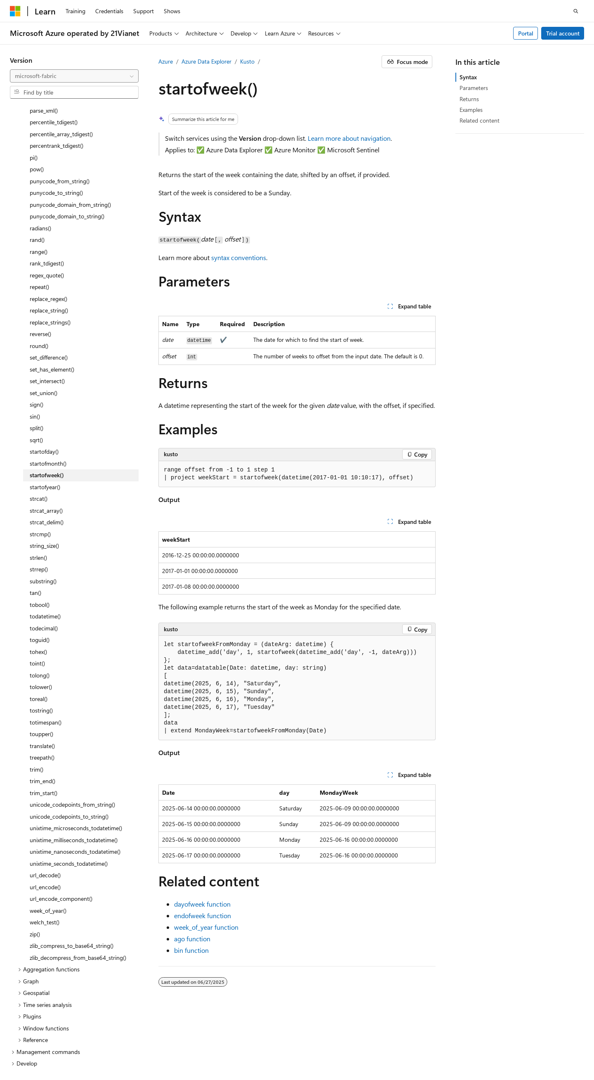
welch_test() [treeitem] (44, 839)
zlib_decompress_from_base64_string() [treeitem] (78, 875)
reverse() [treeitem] (40, 251)
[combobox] (74, 76)
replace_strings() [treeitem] (50, 239)
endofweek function (202, 915)
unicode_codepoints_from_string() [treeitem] (72, 721)
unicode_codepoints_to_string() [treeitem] (69, 733)
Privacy (207, 1043)
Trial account (563, 33)
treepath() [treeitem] (42, 674)
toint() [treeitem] (37, 580)
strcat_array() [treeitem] (46, 427)
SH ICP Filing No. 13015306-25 (48, 1043)
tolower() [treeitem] (41, 604)
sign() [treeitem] (36, 321)
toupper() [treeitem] (41, 651)
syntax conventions (238, 257)
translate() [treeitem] (42, 663)
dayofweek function (202, 904)
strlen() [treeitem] (38, 474)
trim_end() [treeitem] (42, 698)
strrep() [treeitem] (39, 486)
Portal (525, 33)
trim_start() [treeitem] (43, 710)
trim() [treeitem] (36, 686)
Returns (469, 99)
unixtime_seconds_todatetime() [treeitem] (69, 780)
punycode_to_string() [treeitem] (56, 110)
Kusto (247, 61)
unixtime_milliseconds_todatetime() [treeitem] (74, 757)
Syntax (468, 77)
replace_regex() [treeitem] (48, 216)
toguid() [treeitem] (40, 557)
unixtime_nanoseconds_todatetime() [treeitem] (75, 768)
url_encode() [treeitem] (45, 804)
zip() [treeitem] (35, 851)
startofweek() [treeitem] (47, 392)
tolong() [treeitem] (40, 592)
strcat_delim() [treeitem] (47, 439)
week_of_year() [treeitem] (48, 827)
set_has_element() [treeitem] (52, 286)
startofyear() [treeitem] (45, 404)
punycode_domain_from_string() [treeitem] (70, 122)
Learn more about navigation (349, 138)
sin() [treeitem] (35, 333)
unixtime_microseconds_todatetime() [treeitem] (76, 745)
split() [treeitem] (36, 345)
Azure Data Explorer (206, 61)
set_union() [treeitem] (43, 310)
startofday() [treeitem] (44, 368)
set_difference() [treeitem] (49, 274)
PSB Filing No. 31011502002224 (143, 1043)
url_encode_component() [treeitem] (61, 815)
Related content (480, 120)
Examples (471, 110)
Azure (165, 61)
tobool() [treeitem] (40, 522)
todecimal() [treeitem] (44, 545)
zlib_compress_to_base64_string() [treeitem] (71, 863)
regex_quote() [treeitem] (47, 192)
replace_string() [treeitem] (49, 227)
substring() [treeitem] (43, 498)
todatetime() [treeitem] (45, 533)
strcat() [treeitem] (38, 415)
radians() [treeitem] (40, 145)
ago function (192, 938)
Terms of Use (106, 1055)
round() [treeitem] (39, 263)
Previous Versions (410, 1043)
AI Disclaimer (361, 1043)
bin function (191, 950)
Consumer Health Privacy (42, 1055)
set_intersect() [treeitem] (47, 298)
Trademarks (146, 1055)
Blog (447, 1043)
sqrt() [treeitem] (36, 357)
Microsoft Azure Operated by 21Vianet (281, 1043)
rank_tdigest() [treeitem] (47, 180)
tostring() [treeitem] (41, 627)
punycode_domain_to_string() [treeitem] (67, 133)
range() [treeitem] (38, 169)
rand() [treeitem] (37, 157)
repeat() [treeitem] (39, 204)
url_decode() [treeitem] (45, 792)
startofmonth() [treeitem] (48, 380)
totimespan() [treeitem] (45, 639)
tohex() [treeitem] (38, 569)
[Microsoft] (15, 11)
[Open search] (576, 11)
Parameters (474, 88)
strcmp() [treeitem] (40, 451)
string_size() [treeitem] (44, 463)
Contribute (483, 1043)
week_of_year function (206, 927)
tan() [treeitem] (35, 510)
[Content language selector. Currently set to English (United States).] (47, 1023)
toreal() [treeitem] (38, 616)
